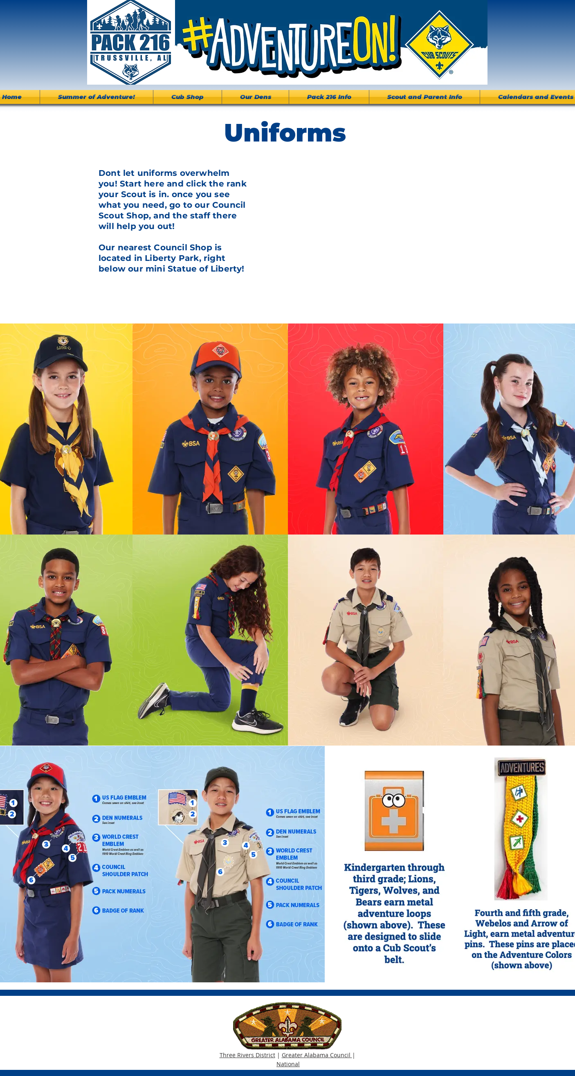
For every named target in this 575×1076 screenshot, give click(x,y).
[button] (329, 97)
